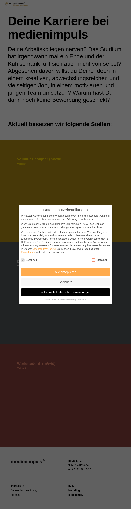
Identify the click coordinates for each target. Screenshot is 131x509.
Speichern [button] (65, 281)
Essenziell (29, 259)
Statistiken (100, 259)
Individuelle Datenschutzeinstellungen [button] (66, 291)
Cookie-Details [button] (50, 299)
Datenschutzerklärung (44, 248)
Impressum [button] (82, 299)
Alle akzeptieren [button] (65, 271)
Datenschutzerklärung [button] (67, 299)
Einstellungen (28, 251)
